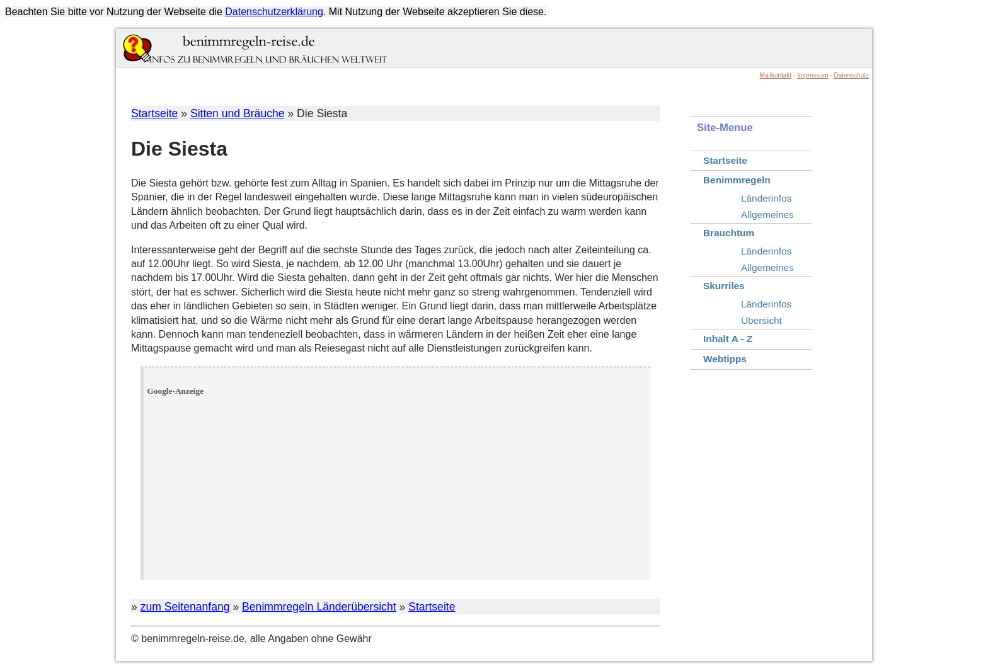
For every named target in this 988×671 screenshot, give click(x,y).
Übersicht (761, 320)
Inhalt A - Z (727, 338)
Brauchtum (728, 232)
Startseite (154, 113)
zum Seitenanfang (185, 606)
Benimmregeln (737, 180)
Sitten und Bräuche (237, 113)
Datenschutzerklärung (274, 11)
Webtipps (725, 358)
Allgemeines (767, 214)
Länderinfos (766, 198)
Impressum (812, 75)
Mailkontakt (776, 75)
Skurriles (724, 285)
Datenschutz (851, 75)
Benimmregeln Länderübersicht (319, 606)
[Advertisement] (397, 488)
